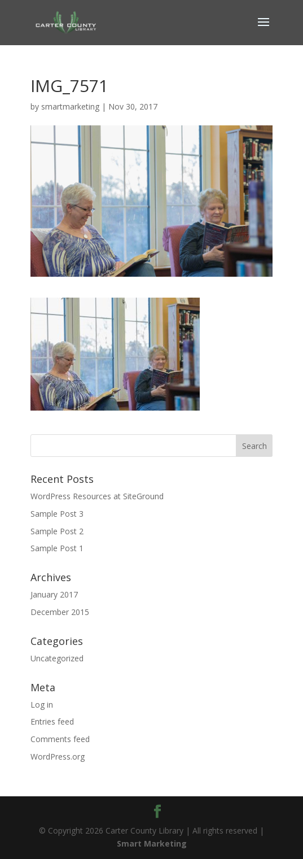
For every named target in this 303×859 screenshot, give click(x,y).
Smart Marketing (152, 843)
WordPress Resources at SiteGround (97, 496)
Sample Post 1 (57, 548)
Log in (41, 704)
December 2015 (59, 612)
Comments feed (60, 739)
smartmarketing (70, 106)
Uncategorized (57, 658)
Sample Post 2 (57, 531)
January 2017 (54, 594)
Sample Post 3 (57, 513)
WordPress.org (57, 756)
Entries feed (52, 721)
